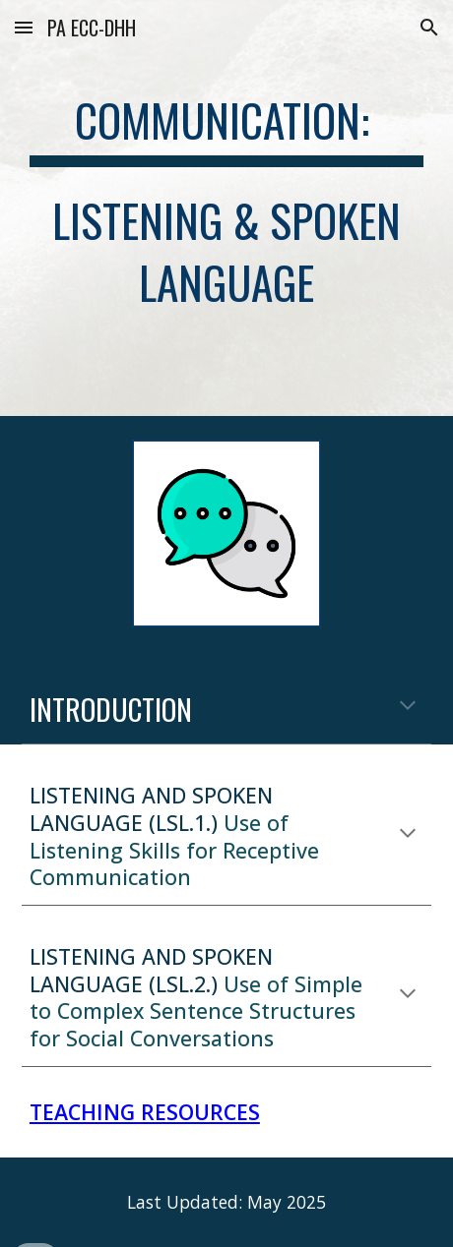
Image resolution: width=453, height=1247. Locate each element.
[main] (226, 208)
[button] (23, 27)
